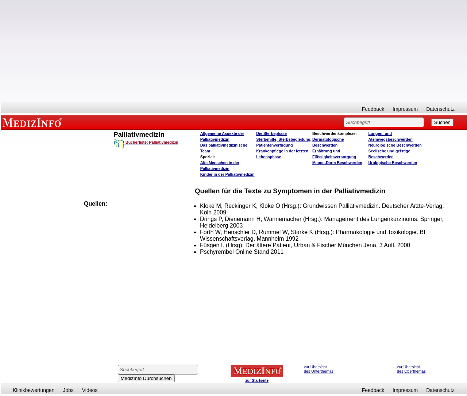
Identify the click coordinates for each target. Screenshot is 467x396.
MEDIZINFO (33, 122)
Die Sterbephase (271, 133)
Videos (90, 390)
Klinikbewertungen (33, 390)
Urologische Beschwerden (392, 162)
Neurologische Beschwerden (394, 145)
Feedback (373, 109)
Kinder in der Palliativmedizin (227, 174)
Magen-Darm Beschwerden (337, 162)
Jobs (68, 390)
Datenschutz (440, 109)
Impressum (405, 109)
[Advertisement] (234, 51)
